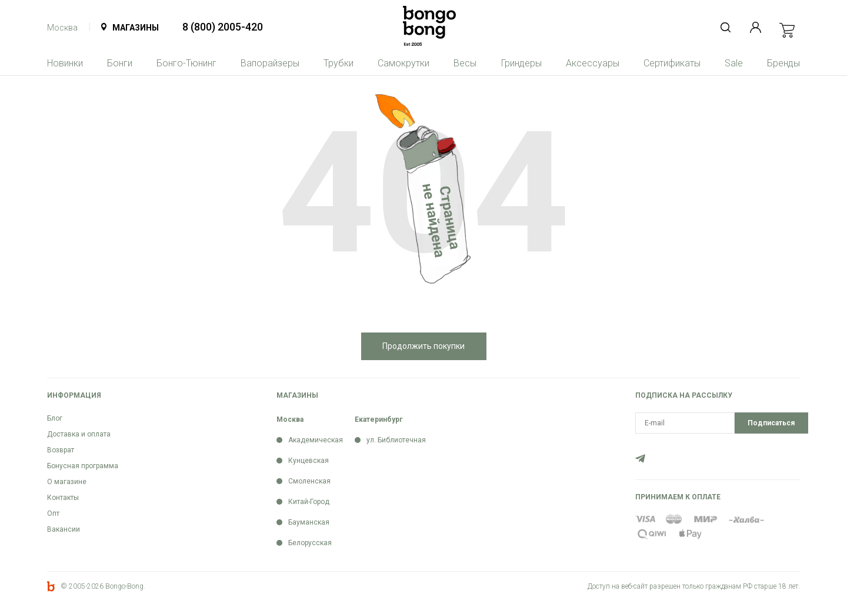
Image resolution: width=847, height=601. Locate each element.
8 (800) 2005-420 (222, 27)
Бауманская (308, 522)
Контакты (63, 497)
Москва (62, 27)
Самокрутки (403, 63)
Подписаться (771, 423)
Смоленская (309, 481)
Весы (464, 63)
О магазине (66, 482)
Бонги (119, 63)
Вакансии (63, 529)
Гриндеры (521, 63)
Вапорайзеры (270, 63)
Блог (54, 418)
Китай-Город (308, 502)
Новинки (65, 63)
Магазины (135, 27)
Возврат (60, 450)
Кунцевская (308, 460)
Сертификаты (672, 63)
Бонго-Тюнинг (186, 63)
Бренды (783, 63)
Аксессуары (592, 63)
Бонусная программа (82, 466)
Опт (53, 513)
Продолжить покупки (423, 346)
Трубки (339, 63)
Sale (734, 63)
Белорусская (310, 543)
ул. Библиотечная (396, 440)
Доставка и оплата (79, 434)
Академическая (315, 440)
